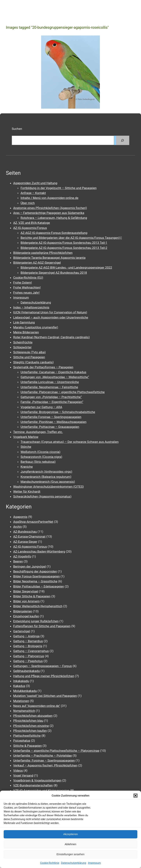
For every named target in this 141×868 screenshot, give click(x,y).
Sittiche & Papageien (27, 746)
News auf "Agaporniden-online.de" (36, 706)
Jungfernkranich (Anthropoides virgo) (46, 471)
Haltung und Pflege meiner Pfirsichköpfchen (43, 676)
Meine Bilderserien (26, 332)
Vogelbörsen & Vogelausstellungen (37, 780)
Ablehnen (70, 844)
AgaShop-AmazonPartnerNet (33, 522)
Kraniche (27, 466)
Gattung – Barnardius (28, 641)
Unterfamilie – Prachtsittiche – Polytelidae (42, 755)
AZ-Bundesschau (25, 531)
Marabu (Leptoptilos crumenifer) (35, 327)
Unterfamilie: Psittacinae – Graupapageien (50, 427)
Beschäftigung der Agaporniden (35, 571)
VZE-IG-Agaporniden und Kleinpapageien (41, 790)
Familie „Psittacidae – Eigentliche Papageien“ (52, 402)
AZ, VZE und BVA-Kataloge (31, 223)
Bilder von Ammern (26, 601)
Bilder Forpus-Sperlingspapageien (36, 576)
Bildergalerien (22, 611)
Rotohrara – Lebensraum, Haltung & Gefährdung (54, 218)
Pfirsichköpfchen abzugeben (33, 716)
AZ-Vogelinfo (22, 556)
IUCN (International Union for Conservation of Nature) (50, 312)
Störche (26, 447)
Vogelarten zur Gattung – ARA (41, 407)
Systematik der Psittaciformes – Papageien (43, 367)
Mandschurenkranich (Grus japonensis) (48, 481)
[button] (135, 795)
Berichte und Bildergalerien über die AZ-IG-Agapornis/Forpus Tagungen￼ (71, 238)
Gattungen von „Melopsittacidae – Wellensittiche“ (55, 377)
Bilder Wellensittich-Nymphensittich (37, 606)
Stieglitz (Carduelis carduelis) (33, 362)
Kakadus (19, 686)
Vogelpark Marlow (25, 437)
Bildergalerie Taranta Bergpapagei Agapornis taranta (49, 257)
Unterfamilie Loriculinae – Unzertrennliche (50, 382)
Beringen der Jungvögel (29, 566)
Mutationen (21, 701)
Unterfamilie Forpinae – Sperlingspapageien (51, 417)
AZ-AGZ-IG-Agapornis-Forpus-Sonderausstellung (54, 233)
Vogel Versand (23, 775)
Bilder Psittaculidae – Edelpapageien (38, 586)
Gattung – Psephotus (28, 661)
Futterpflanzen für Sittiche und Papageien (41, 626)
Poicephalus (21, 740)
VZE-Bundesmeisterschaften (33, 785)
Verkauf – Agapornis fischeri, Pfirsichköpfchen (45, 765)
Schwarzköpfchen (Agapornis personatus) (42, 496)
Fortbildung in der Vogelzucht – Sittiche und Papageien (59, 188)
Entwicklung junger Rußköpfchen (36, 621)
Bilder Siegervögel (25, 591)
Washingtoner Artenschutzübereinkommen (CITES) (48, 486)
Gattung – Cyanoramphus (31, 651)
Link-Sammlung (24, 322)
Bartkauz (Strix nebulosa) (38, 462)
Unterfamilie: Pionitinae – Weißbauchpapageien (53, 422)
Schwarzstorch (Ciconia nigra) (41, 457)
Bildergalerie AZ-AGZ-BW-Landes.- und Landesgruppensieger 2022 (66, 267)
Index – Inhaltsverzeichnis (31, 307)
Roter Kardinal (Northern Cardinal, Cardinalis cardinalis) (51, 337)
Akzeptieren (70, 834)
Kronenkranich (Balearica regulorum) (46, 477)
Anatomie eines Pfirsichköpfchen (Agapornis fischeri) (50, 208)
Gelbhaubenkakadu (26, 671)
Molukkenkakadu (25, 691)
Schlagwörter (22, 347)
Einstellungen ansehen (70, 854)
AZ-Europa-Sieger (25, 541)
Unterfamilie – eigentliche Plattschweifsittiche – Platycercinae (56, 750)
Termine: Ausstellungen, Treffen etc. (38, 432)
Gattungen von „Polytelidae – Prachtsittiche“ (51, 397)
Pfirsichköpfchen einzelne (31, 726)
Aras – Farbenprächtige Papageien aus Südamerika (48, 213)
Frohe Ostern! (22, 282)
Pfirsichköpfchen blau (28, 720)
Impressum (94, 862)
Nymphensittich (24, 711)
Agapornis (20, 517)
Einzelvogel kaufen (26, 616)
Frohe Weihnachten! (27, 287)
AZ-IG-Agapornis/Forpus (30, 228)
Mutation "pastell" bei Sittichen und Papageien (45, 696)
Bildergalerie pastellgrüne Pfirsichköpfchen (43, 253)
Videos (18, 770)
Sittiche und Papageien (29, 357)
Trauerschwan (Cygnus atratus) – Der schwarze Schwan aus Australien (70, 442)
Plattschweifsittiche (27, 735)
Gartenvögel (21, 631)
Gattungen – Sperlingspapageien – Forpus (42, 666)
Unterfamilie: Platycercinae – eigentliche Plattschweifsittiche (63, 392)
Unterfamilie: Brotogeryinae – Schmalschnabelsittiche (58, 412)
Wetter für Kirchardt (26, 491)
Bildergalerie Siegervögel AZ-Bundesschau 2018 (54, 272)
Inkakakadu (21, 681)
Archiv (17, 526)
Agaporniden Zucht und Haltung (35, 183)
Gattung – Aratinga (26, 636)
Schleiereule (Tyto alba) (29, 352)
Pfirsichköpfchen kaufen (30, 731)
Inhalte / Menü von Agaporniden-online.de (49, 198)
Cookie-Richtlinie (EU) (28, 277)
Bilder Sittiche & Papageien (31, 596)
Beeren (18, 561)
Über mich (28, 203)
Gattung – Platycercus (28, 656)
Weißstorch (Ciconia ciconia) (40, 452)
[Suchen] (122, 140)
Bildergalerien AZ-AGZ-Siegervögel (37, 262)
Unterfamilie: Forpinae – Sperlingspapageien (44, 760)
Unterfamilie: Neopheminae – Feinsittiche (49, 387)
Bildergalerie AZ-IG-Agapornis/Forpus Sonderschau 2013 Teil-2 (64, 248)
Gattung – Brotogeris (27, 646)
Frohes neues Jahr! (26, 292)
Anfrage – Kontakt (33, 193)
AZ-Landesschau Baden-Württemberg (39, 551)
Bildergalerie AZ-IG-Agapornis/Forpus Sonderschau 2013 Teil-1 (64, 242)
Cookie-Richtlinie (49, 862)
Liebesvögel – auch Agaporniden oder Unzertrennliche (50, 317)
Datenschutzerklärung (73, 862)
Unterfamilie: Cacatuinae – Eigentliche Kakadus (53, 372)
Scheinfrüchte (22, 342)
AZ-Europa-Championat (29, 536)
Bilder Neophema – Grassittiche (35, 581)
